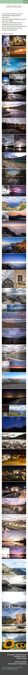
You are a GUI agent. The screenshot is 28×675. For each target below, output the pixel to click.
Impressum (4, 667)
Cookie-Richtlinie (18, 667)
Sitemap (4, 669)
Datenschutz (10, 667)
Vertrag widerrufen (12, 669)
